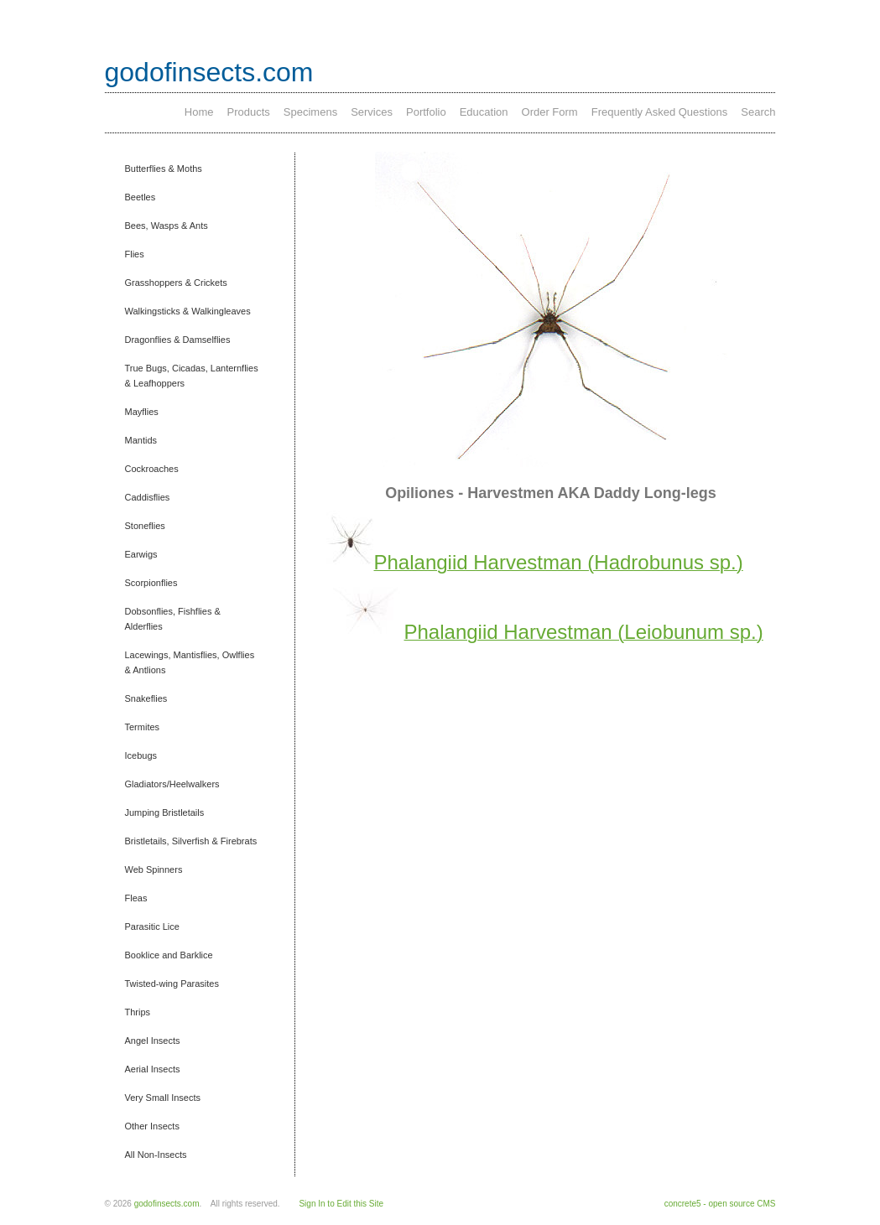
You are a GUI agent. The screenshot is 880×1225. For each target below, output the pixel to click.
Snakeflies (146, 698)
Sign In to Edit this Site (341, 1203)
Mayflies (142, 412)
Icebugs (141, 755)
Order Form (550, 112)
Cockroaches (152, 469)
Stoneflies (145, 526)
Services (372, 112)
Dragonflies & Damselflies (178, 340)
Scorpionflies (151, 583)
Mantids (141, 440)
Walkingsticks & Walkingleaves (188, 311)
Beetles (140, 197)
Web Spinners (154, 869)
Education (484, 112)
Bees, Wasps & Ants (166, 226)
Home (199, 112)
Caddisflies (147, 497)
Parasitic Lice (152, 926)
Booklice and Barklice (169, 955)
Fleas (136, 898)
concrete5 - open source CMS (720, 1203)
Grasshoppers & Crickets (176, 283)
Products (248, 112)
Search (758, 112)
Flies (134, 254)
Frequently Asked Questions (659, 112)
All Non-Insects (156, 1155)
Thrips (138, 1012)
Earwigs (141, 554)
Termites (142, 727)
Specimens (310, 112)
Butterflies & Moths (163, 169)
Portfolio (426, 112)
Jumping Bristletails (165, 812)
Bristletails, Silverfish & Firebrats (191, 841)
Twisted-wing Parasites (172, 983)
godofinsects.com (209, 72)
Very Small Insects (162, 1098)
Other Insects (152, 1126)
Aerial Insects (152, 1069)
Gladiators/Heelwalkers (172, 784)
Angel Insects (152, 1041)
